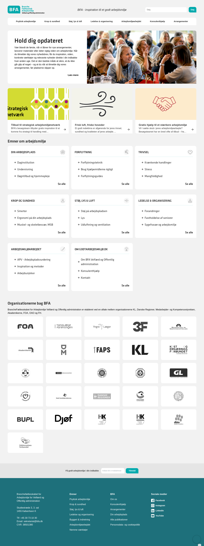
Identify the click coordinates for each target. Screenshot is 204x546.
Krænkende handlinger (158, 162)
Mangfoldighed (153, 176)
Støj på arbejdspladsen (94, 211)
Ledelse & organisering (102, 21)
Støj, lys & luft (75, 21)
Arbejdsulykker (26, 273)
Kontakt (85, 278)
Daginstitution (25, 162)
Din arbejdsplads (118, 514)
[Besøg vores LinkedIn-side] (169, 510)
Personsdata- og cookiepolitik (125, 524)
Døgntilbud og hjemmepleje (33, 176)
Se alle (62, 184)
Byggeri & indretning (80, 519)
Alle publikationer (119, 519)
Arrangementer (181, 21)
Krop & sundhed (52, 21)
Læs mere (73, 75)
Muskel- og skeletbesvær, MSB (35, 225)
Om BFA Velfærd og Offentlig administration (97, 262)
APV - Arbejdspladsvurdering (33, 260)
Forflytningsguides (92, 176)
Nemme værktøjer (79, 530)
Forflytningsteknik (92, 162)
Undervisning (25, 169)
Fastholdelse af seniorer (159, 218)
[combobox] (166, 9)
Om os (113, 499)
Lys (83, 218)
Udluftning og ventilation (95, 225)
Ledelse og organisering (82, 514)
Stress (148, 169)
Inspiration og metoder (30, 266)
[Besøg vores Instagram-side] (169, 505)
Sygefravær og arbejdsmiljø (160, 225)
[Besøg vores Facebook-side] (169, 500)
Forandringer (152, 211)
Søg (192, 9)
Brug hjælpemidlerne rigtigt (97, 169)
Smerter (22, 211)
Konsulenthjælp (157, 21)
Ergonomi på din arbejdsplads (34, 218)
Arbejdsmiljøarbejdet (131, 21)
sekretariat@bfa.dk (33, 521)
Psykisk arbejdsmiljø (26, 21)
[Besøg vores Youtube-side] (169, 515)
